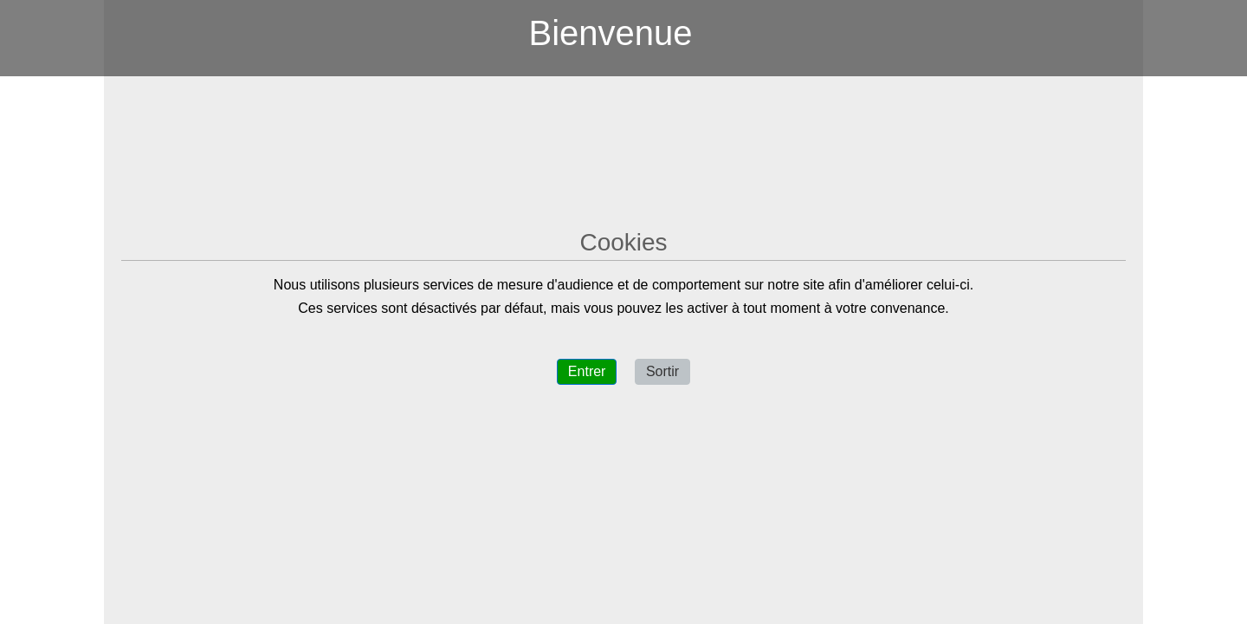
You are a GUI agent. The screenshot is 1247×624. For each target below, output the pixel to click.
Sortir (662, 371)
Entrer (587, 371)
